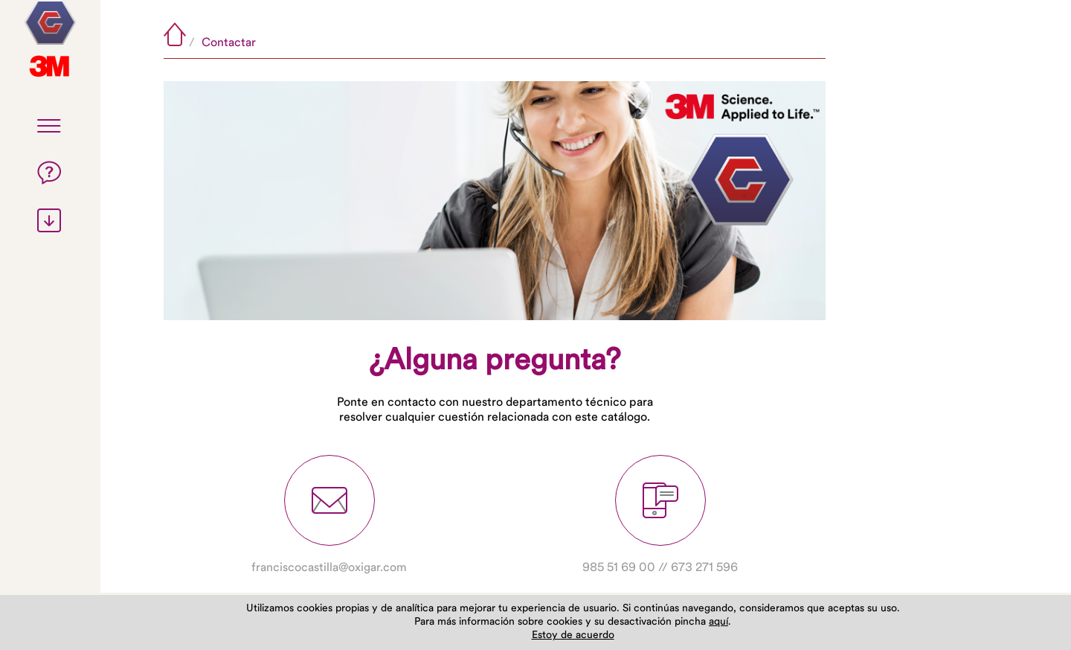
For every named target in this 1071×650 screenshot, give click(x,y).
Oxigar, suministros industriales (50, 67)
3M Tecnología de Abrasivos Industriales (50, 22)
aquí (718, 622)
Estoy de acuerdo (573, 635)
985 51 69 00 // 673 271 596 (660, 514)
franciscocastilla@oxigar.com (329, 514)
